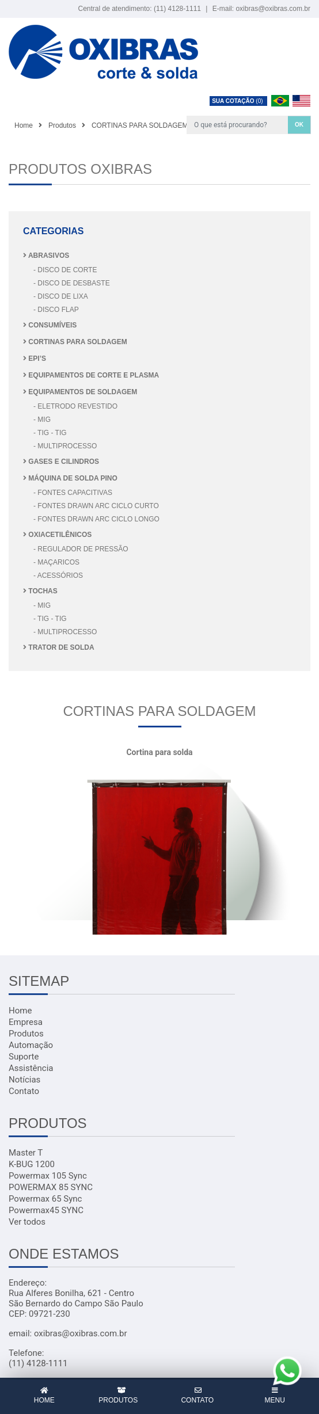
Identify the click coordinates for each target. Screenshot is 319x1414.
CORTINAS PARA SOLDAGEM (75, 342)
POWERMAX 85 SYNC (51, 1187)
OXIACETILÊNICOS (57, 535)
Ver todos (27, 1222)
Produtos (26, 1033)
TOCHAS (40, 591)
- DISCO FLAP (56, 310)
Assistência (31, 1068)
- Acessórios (58, 575)
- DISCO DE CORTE (65, 270)
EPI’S (34, 359)
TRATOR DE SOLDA (58, 647)
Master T (26, 1153)
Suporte (24, 1056)
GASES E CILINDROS (61, 462)
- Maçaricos (56, 562)
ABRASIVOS (46, 255)
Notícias (24, 1079)
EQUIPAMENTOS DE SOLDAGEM (80, 392)
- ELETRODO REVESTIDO (75, 406)
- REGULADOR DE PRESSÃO (80, 549)
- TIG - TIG (50, 433)
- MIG (42, 420)
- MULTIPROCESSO (65, 446)
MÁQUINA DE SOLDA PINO (70, 478)
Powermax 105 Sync (48, 1176)
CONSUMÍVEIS (50, 325)
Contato (24, 1091)
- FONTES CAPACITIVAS (72, 493)
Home (20, 1010)
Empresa (26, 1022)
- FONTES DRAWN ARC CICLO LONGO (96, 519)
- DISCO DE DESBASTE (71, 283)
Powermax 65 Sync (45, 1199)
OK (299, 124)
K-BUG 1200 (32, 1164)
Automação (31, 1045)
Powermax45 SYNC (46, 1210)
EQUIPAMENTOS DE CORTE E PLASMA (91, 375)
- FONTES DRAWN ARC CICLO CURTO (96, 506)
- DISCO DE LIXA (60, 296)
